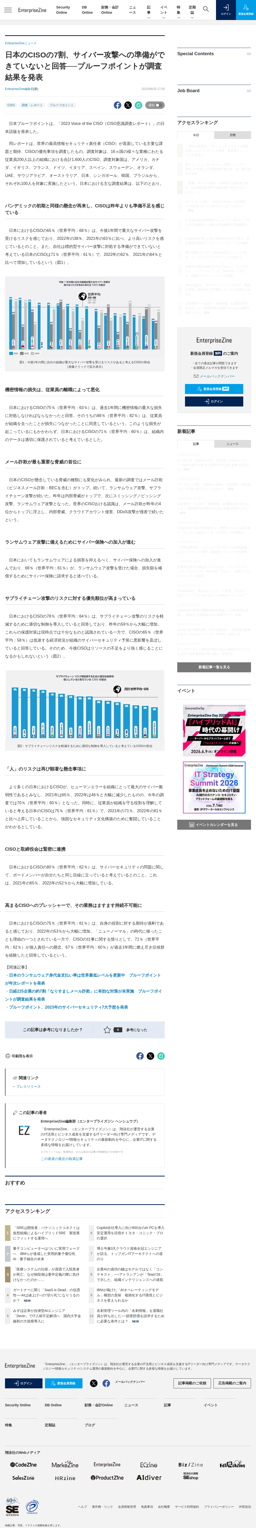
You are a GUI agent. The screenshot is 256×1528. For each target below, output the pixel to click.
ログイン (213, 401)
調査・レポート (32, 105)
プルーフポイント (62, 105)
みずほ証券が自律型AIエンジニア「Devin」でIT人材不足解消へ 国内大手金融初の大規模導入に (47, 1406)
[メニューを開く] (8, 10)
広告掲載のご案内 (232, 1473)
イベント (163, 10)
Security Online (18, 1495)
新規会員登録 (213, 388)
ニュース (232, 444)
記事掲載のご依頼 (192, 1473)
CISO (11, 105)
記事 (148, 10)
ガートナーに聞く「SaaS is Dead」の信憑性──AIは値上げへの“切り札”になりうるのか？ (46, 1385)
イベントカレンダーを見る (213, 824)
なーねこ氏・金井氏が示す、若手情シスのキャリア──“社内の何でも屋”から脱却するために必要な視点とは (213, 465)
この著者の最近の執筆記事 (62, 1249)
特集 (178, 10)
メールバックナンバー (214, 376)
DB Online (53, 1495)
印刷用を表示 (19, 1146)
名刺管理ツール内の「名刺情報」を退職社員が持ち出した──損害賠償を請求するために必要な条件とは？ (131, 1406)
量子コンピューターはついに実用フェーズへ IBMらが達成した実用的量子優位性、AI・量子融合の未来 (46, 1343)
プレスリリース (28, 1176)
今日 (196, 135)
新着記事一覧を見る (214, 667)
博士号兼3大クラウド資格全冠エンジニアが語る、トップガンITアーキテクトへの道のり (130, 1343)
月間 (233, 135)
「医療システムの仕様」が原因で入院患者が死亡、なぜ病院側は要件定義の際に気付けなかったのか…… (46, 1364)
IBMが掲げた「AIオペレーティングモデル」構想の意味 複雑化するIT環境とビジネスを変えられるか (130, 1385)
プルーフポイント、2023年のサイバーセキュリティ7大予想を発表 (68, 1007)
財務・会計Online (98, 1495)
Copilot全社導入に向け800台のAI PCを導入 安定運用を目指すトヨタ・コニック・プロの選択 (132, 1323)
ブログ (89, 1515)
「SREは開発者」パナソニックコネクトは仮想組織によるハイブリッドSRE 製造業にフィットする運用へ (46, 1323)
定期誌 (192, 10)
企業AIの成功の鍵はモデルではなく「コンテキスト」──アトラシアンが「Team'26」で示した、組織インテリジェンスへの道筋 (130, 1364)
